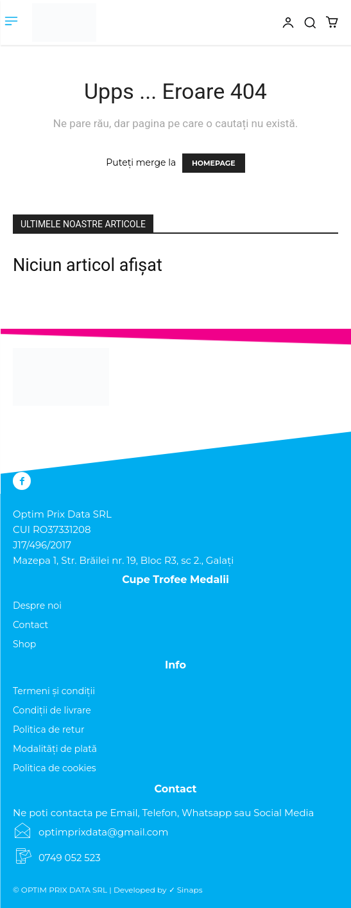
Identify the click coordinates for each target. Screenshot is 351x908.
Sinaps (190, 890)
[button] (310, 22)
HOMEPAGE (213, 163)
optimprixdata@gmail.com (103, 832)
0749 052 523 (70, 857)
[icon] (265, 30)
